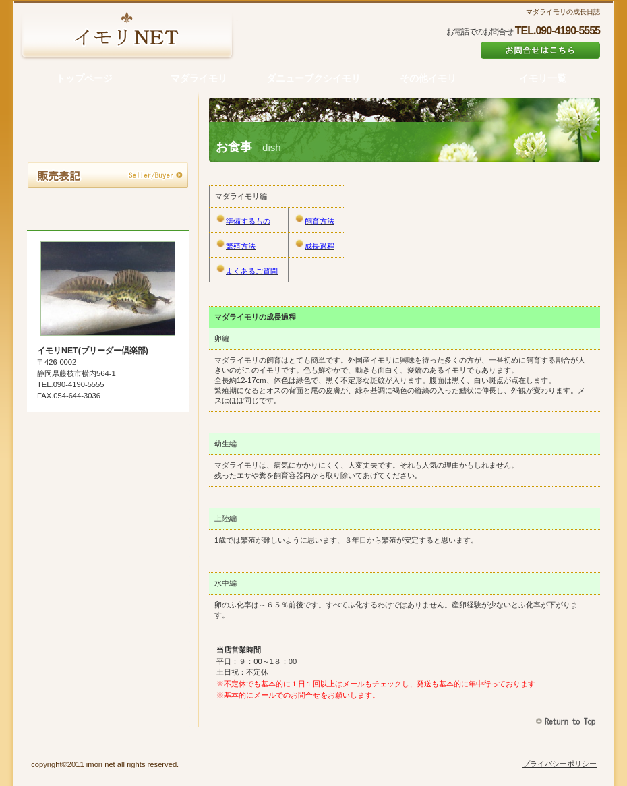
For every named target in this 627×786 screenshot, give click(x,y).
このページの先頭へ (567, 722)
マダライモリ (108, 112)
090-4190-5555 (78, 384)
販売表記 (108, 176)
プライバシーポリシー (559, 764)
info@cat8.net (540, 50)
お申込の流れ (108, 144)
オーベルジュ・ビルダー (126, 37)
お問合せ (108, 207)
